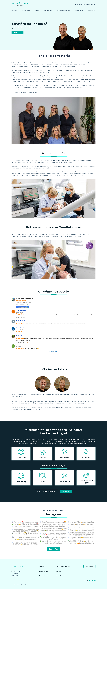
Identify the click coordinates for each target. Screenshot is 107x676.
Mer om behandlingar (46, 491)
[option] (21, 453)
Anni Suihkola (20, 320)
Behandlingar (48, 10)
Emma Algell (20, 328)
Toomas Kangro (21, 310)
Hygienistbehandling (63, 10)
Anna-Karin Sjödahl (22, 345)
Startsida (14, 10)
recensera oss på (22, 307)
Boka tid (17, 33)
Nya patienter (79, 10)
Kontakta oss (91, 10)
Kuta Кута (19, 335)
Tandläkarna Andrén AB (24, 298)
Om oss (37, 10)
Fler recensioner (53, 351)
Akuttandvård (26, 10)
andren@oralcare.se (81, 4)
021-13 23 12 (91, 4)
